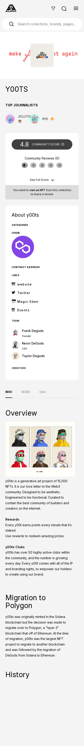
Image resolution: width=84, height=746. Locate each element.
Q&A (42, 392)
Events (23, 310)
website (24, 284)
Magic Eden (28, 301)
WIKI (8, 392)
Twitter (23, 293)
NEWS (26, 392)
